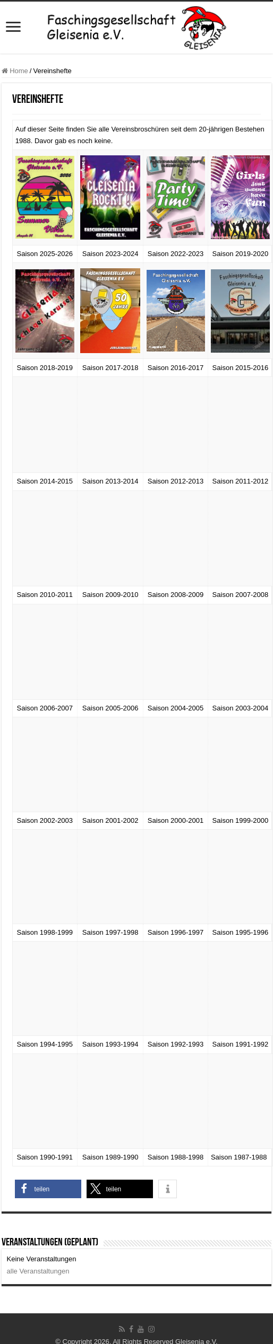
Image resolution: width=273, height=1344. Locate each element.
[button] (48, 1189)
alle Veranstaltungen (38, 1271)
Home (15, 71)
